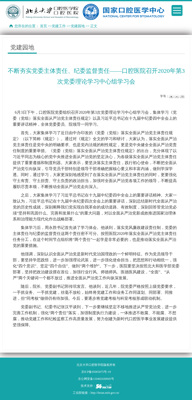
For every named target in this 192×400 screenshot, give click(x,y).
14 (182, 96)
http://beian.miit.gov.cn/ (105, 393)
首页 (43, 26)
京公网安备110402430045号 (96, 379)
